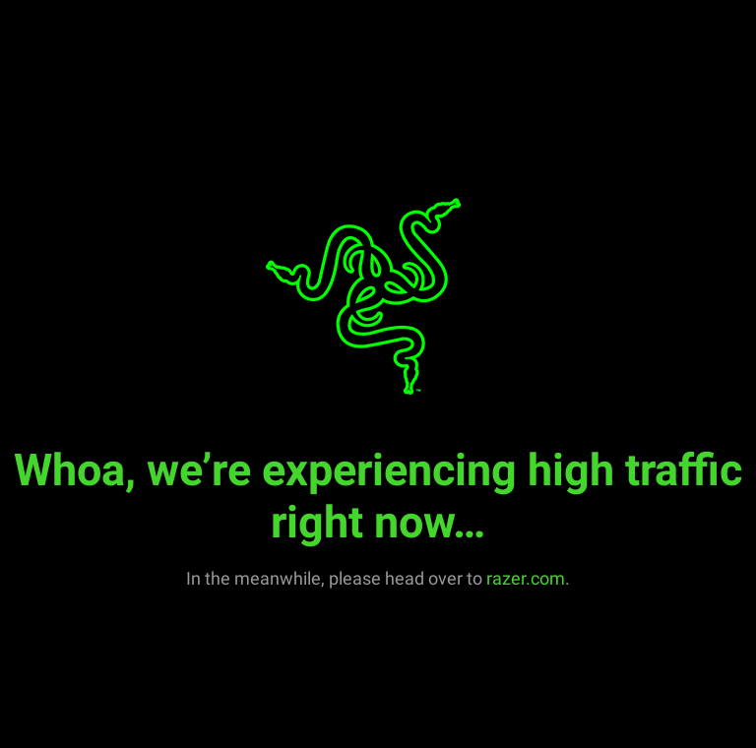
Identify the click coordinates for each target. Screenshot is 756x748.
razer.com (525, 578)
